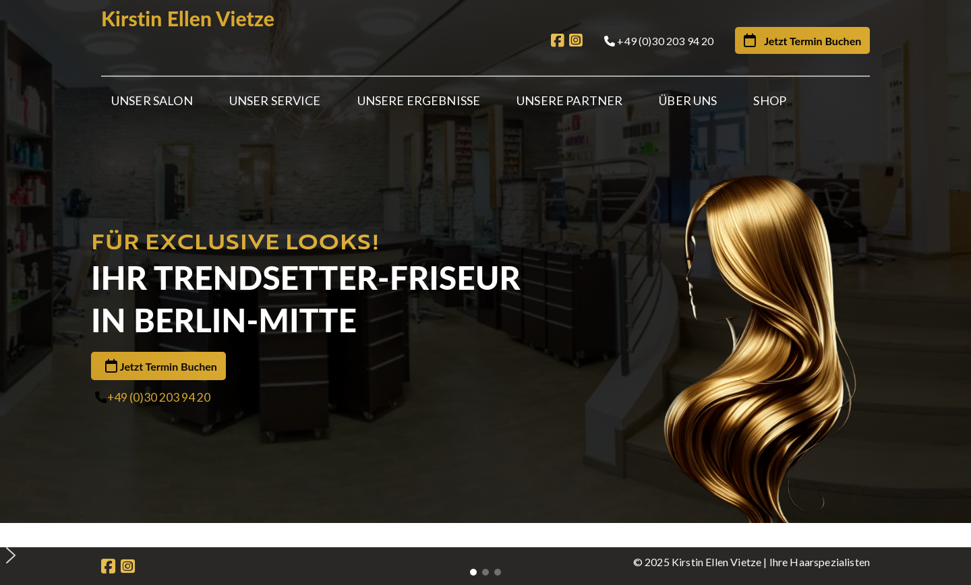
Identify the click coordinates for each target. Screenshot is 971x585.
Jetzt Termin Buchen (168, 316)
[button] (490, 434)
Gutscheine (435, 499)
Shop (769, 100)
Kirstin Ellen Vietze (187, 18)
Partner (287, 499)
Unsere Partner (569, 100)
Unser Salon (152, 100)
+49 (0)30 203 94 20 (158, 347)
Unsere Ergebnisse (419, 100)
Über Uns (688, 100)
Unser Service (275, 100)
